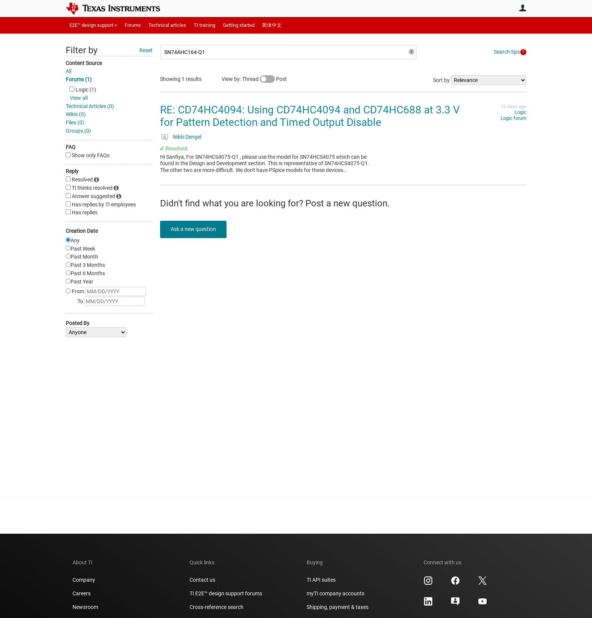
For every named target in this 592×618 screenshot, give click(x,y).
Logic (520, 112)
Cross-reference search (217, 607)
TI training (204, 25)
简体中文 (272, 25)
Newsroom (85, 607)
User (522, 8)
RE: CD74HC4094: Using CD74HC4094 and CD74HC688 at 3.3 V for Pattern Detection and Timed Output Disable (310, 116)
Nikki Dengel (187, 137)
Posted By (77, 323)
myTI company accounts (335, 593)
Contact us (202, 580)
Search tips (507, 52)
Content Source (84, 63)
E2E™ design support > (93, 25)
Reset (146, 50)
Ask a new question (194, 229)
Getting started (238, 25)
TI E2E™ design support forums (226, 593)
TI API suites (321, 580)
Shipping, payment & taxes (337, 607)
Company (83, 580)
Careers (81, 593)
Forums (133, 25)
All (68, 71)
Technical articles (167, 25)
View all (79, 98)
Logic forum (513, 118)
